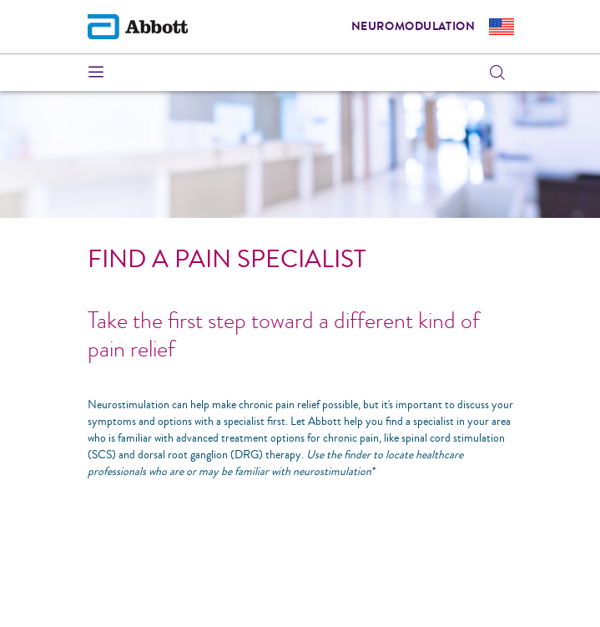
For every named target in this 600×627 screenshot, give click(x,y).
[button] (497, 72)
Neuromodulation (413, 26)
